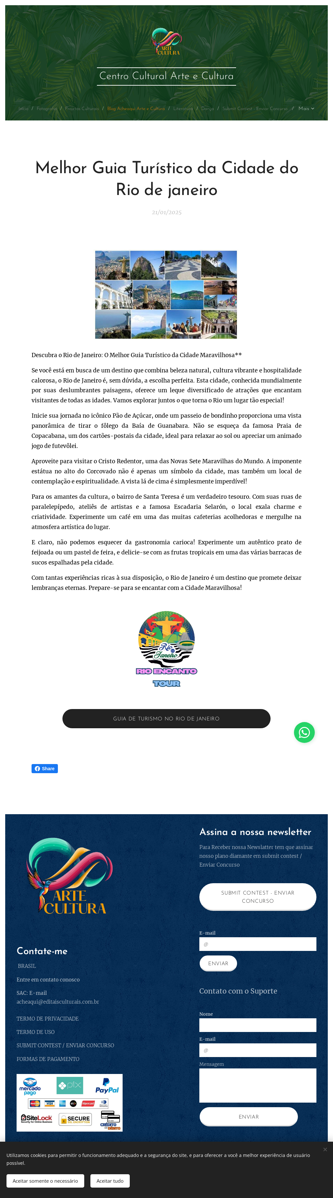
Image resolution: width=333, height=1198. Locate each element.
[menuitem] (50, 109)
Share (45, 768)
